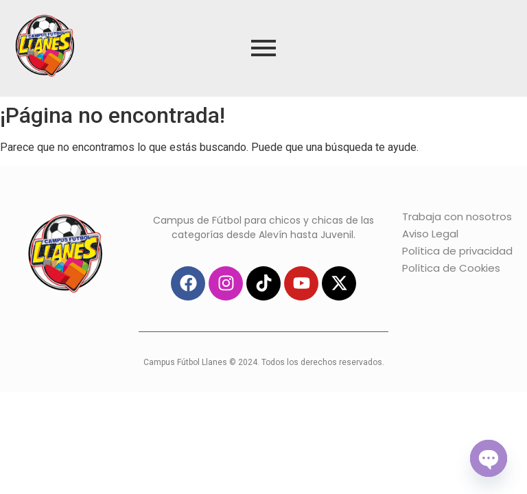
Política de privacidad (457, 251)
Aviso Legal (430, 233)
